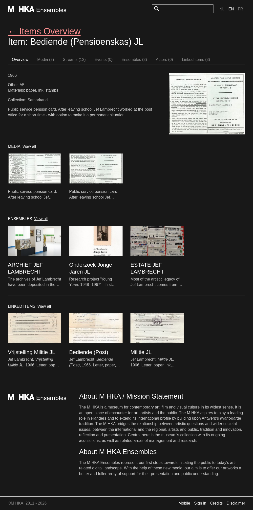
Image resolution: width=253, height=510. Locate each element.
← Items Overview (44, 31)
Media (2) (45, 59)
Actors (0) (164, 59)
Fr (240, 9)
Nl (221, 9)
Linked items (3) (196, 59)
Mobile (184, 503)
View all (29, 146)
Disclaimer (236, 503)
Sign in (200, 503)
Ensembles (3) (134, 59)
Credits (216, 503)
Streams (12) (74, 59)
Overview (20, 59)
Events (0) (104, 59)
